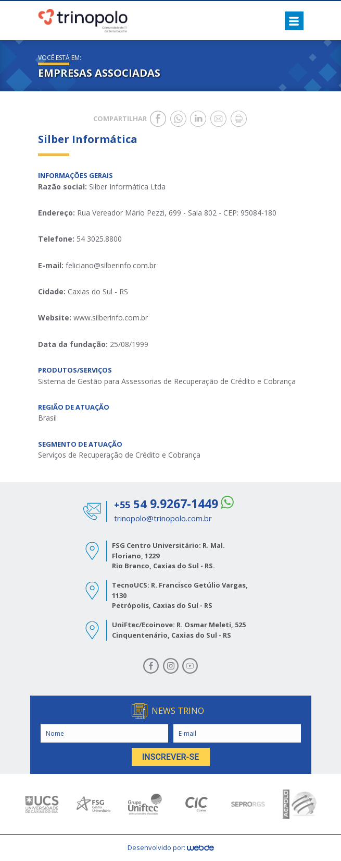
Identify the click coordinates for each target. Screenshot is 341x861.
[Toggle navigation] (294, 20)
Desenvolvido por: (171, 847)
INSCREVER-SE (170, 757)
